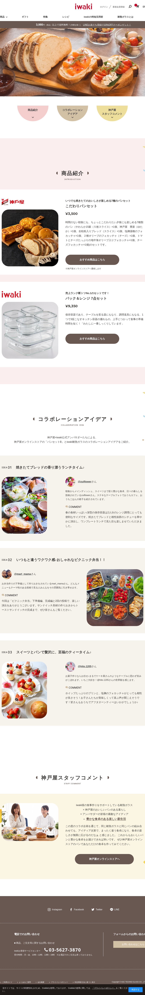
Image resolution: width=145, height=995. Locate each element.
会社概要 (41, 982)
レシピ (65, 17)
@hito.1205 (84, 666)
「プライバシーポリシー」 (104, 988)
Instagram (57, 909)
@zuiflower (84, 481)
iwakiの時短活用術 (93, 17)
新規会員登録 (119, 7)
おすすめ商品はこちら (92, 259)
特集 (45, 17)
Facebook (79, 909)
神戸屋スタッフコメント (112, 112)
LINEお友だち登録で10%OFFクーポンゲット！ (107, 25)
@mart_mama (22, 574)
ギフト (25, 17)
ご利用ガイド (7, 982)
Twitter (99, 909)
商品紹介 (33, 110)
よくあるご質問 (25, 982)
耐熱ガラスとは (125, 17)
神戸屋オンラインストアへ (104, 859)
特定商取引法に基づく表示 (85, 982)
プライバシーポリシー (59, 982)
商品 (2, 17)
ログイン (104, 7)
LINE (116, 909)
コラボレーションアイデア (72, 112)
